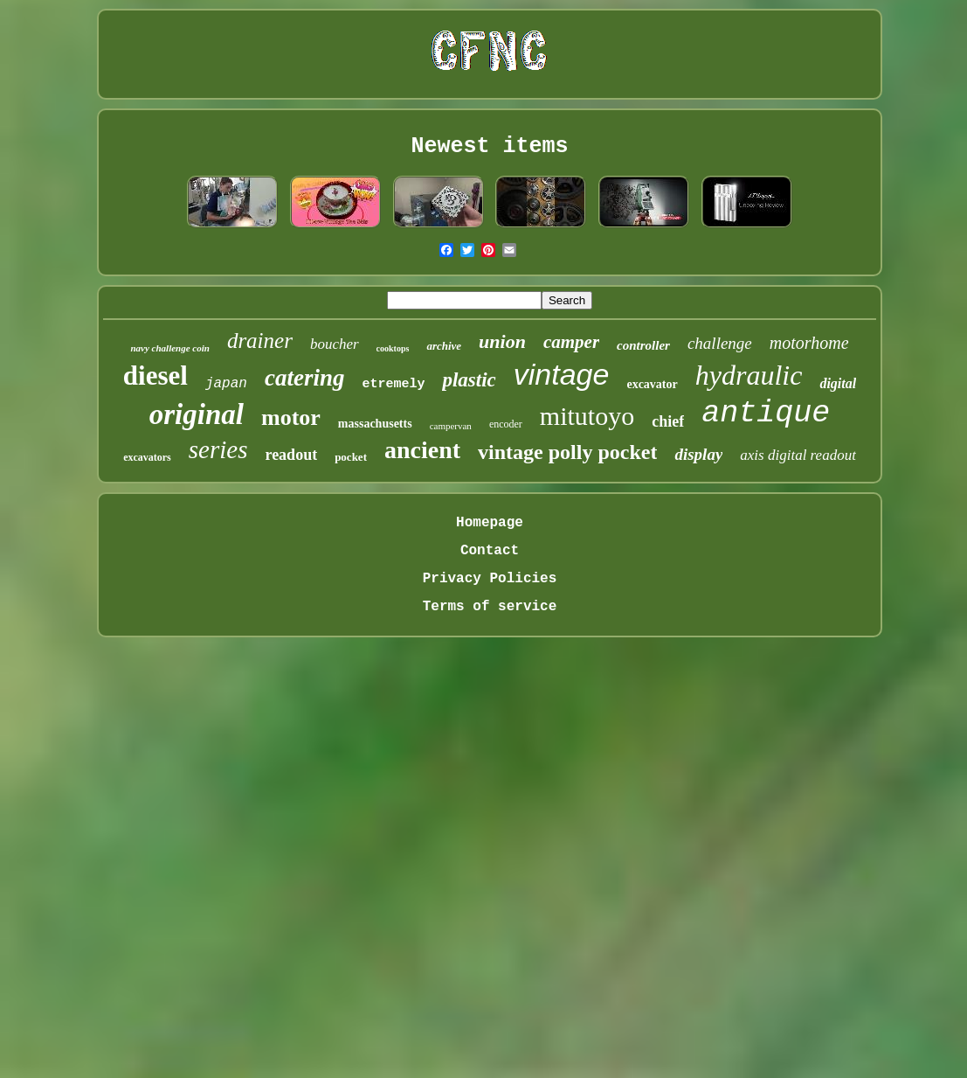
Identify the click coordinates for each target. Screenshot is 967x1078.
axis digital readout (798, 455)
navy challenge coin (169, 348)
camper (571, 341)
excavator (651, 384)
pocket (351, 456)
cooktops (393, 348)
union (502, 341)
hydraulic (749, 375)
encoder (505, 424)
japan (226, 384)
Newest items (489, 146)
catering (305, 378)
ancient (422, 449)
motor (291, 417)
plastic (468, 380)
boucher (334, 344)
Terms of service (490, 607)
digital (837, 383)
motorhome (809, 342)
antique (765, 413)
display (698, 454)
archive (443, 345)
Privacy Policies (490, 579)
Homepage (489, 523)
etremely (393, 384)
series (218, 449)
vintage (562, 374)
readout (291, 454)
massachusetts (375, 423)
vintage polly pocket (567, 452)
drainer (260, 340)
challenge (719, 343)
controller (643, 345)
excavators (147, 457)
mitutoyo (587, 415)
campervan (451, 426)
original (196, 414)
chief (668, 421)
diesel (155, 375)
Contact (489, 551)
